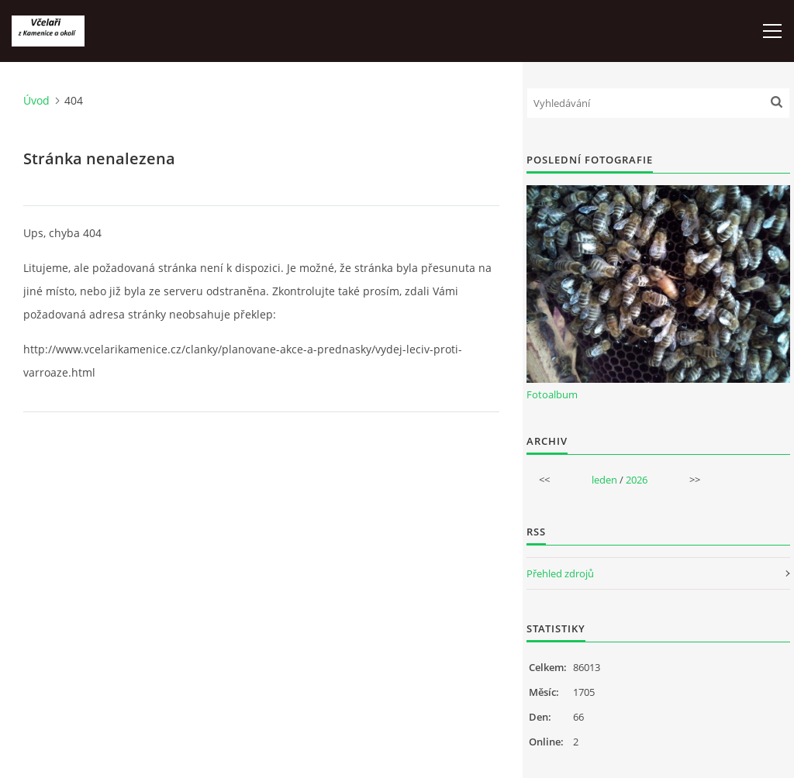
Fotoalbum (552, 394)
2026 (636, 480)
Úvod (36, 100)
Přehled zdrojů (560, 573)
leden (604, 480)
